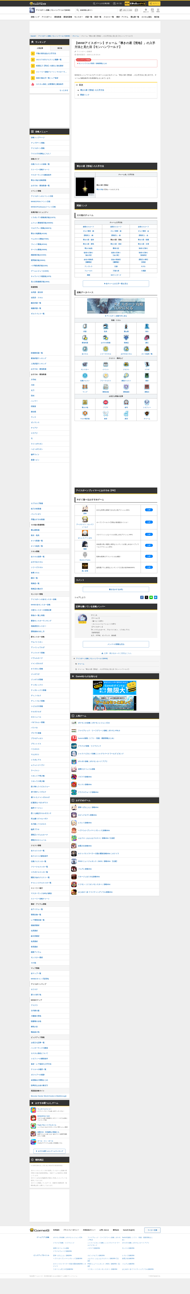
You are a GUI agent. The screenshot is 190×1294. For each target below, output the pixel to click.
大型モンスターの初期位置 (41, 610)
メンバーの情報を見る (115, 644)
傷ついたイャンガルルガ (40, 797)
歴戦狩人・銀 (116, 235)
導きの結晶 (88, 248)
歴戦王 (147, 388)
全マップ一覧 (36, 973)
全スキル (85, 350)
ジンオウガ (35, 674)
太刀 (32, 390)
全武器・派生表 (37, 292)
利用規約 (56, 1230)
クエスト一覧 (109, 17)
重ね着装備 (35, 530)
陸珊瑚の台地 (36, 1021)
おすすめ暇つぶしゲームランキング (50, 1151)
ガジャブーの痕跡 (37, 1075)
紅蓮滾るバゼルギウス (39, 803)
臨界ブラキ (35, 829)
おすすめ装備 (105, 339)
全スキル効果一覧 (37, 557)
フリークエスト (105, 377)
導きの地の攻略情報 (38, 180)
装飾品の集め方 (37, 589)
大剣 (32, 385)
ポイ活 (117, 3)
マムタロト (35, 754)
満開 (88, 275)
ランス (33, 417)
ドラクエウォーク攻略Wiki (62, 1251)
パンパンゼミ (36, 514)
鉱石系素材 (35, 936)
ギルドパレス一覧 (37, 314)
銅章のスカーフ (88, 227)
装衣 (147, 327)
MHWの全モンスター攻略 (41, 605)
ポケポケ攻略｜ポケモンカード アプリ (135, 1243)
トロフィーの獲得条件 (39, 1059)
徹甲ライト (35, 455)
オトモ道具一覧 (146, 350)
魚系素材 (34, 941)
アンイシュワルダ (37, 647)
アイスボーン (47, 17)
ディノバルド (36, 696)
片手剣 (33, 380)
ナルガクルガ (36, 712)
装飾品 (126, 339)
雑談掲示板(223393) (38, 255)
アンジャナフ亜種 (37, 653)
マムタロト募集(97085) (40, 239)
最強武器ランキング (38, 358)
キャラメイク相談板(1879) (41, 276)
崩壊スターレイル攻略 (61, 1248)
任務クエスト (85, 377)
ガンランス (35, 422)
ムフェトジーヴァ (37, 765)
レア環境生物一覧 (37, 920)
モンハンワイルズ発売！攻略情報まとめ (93, 63)
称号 (126, 403)
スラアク (34, 433)
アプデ (106, 403)
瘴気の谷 (34, 1027)
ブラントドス (36, 744)
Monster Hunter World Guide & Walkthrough (48, 1096)
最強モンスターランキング (41, 621)
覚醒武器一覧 (36, 308)
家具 (126, 415)
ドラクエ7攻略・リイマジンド (63, 1243)
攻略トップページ (37, 138)
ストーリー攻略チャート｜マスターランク (52, 72)
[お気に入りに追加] (126, 10)
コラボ (147, 365)
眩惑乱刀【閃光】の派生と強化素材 (49, 66)
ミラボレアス (36, 760)
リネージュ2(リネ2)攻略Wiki (63, 1269)
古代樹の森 (35, 1011)
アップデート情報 (37, 143)
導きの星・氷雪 (143, 244)
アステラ (34, 1005)
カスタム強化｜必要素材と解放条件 (49, 84)
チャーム (147, 415)
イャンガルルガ (37, 663)
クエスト (126, 365)
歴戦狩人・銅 (88, 235)
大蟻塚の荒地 (36, 1016)
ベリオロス (35, 749)
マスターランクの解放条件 (41, 175)
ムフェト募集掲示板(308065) (42, 223)
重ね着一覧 (135, 17)
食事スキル (35, 573)
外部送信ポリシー (89, 1230)
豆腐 (116, 266)
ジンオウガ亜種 (37, 679)
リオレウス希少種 (37, 781)
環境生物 (105, 388)
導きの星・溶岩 (115, 244)
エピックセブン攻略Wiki (96, 1255)
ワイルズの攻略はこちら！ (41, 154)
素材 (147, 377)
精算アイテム (36, 952)
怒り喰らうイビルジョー (40, 787)
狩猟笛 (33, 406)
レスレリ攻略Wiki (128, 1255)
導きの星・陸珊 (143, 240)
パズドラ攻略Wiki (94, 1248)
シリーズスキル (105, 350)
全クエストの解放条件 (39, 856)
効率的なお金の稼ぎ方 (39, 1085)
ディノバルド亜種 (37, 701)
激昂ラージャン (37, 808)
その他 (33, 963)
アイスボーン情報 (37, 148)
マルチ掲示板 (85, 415)
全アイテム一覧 (37, 909)
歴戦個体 (126, 388)
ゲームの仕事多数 (101, 3)
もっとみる (64, 90)
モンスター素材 (37, 957)
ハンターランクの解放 (39, 1048)
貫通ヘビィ (35, 460)
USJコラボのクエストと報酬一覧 (49, 60)
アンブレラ (88, 266)
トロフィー (147, 403)
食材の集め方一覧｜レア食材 (47, 78)
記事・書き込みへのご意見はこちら (116, 653)
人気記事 (40, 48)
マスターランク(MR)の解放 (41, 893)
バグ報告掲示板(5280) (39, 266)
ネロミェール (36, 717)
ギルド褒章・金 (143, 231)
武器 (85, 327)
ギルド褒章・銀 (115, 231)
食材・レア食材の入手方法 (41, 1064)
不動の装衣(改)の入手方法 (46, 53)
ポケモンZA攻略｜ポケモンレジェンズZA (67, 1237)
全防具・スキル (37, 298)
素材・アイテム (122, 17)
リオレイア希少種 (37, 776)
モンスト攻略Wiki (128, 1248)
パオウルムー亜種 (37, 722)
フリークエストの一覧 (39, 867)
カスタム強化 (146, 17)
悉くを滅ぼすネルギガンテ (41, 813)
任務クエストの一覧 (38, 861)
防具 (106, 327)
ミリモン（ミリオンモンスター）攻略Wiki (102, 1269)
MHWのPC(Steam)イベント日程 (43, 207)
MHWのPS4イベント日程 (40, 202)
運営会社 (116, 1230)
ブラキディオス (37, 738)
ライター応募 (152, 1230)
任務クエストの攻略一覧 (40, 164)
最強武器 (85, 339)
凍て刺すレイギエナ (38, 792)
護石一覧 (34, 578)
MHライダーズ (116, 275)
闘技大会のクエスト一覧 (40, 877)
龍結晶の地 (35, 1032)
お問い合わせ (104, 1230)
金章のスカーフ (143, 227)
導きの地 (99, 189)
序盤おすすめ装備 (37, 519)
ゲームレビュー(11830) (40, 271)
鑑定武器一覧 (36, 303)
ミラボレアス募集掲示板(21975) (43, 217)
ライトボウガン (37, 444)
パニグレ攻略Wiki (128, 1264)
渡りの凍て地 (36, 995)
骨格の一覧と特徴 (37, 615)
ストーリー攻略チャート (40, 170)
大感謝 (143, 271)
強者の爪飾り (143, 248)
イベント (105, 365)
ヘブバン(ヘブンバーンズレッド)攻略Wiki (67, 1258)
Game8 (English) (129, 1230)
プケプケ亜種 (36, 733)
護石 (147, 339)
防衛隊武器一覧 (37, 353)
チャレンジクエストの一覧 (41, 883)
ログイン (154, 3)
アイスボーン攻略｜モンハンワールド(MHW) (92, 658)
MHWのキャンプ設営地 (40, 979)
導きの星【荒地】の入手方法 (92, 90)
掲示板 (156, 17)
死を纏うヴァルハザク (39, 819)
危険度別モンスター (38, 626)
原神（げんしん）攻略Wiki (62, 1255)
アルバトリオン (37, 642)
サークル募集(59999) (39, 250)
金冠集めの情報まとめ (39, 1080)
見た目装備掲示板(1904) (40, 282)
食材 (106, 415)
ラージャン (35, 770)
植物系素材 (35, 925)
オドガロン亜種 (37, 669)
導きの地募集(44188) (39, 233)
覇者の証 (116, 248)
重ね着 (126, 327)
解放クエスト (126, 377)
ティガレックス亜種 (38, 690)
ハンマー (34, 401)
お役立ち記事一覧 (37, 1043)
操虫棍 (33, 412)
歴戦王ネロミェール (38, 840)
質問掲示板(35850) (38, 260)
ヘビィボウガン (37, 449)
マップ (85, 388)
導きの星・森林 (88, 240)
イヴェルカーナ (37, 658)
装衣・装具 (35, 535)
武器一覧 (88, 17)
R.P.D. (143, 266)
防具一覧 (97, 17)
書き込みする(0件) (116, 589)
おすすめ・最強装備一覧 (40, 186)
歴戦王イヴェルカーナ (39, 835)
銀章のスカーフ (115, 227)
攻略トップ (35, 17)
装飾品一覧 (35, 583)
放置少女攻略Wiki (128, 1258)
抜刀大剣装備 (36, 509)
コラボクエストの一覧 (39, 872)
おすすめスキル (126, 350)
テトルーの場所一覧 (38, 1069)
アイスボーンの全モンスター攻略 (43, 599)
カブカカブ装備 (37, 503)
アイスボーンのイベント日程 (42, 196)
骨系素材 (34, 947)
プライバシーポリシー (71, 1230)
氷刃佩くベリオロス (38, 824)
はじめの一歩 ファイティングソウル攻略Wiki (138, 1269)
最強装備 (57, 17)
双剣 (32, 396)
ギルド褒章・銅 (88, 231)
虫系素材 (34, 931)
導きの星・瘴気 (88, 244)
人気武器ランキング (38, 364)
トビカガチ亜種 (37, 706)
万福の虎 (116, 271)
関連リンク (84, 95)
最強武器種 (67, 17)
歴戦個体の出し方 (37, 631)
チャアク (34, 428)
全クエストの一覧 (37, 851)
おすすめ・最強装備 (38, 369)
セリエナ (34, 989)
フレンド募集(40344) (39, 244)
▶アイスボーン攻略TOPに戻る (116, 307)
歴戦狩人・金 (143, 235)
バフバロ (34, 728)
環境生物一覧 (36, 915)
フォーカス (88, 271)
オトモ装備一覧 (37, 541)
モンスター (78, 17)
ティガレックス (37, 685)
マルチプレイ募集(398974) (41, 228)
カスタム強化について (39, 1053)
